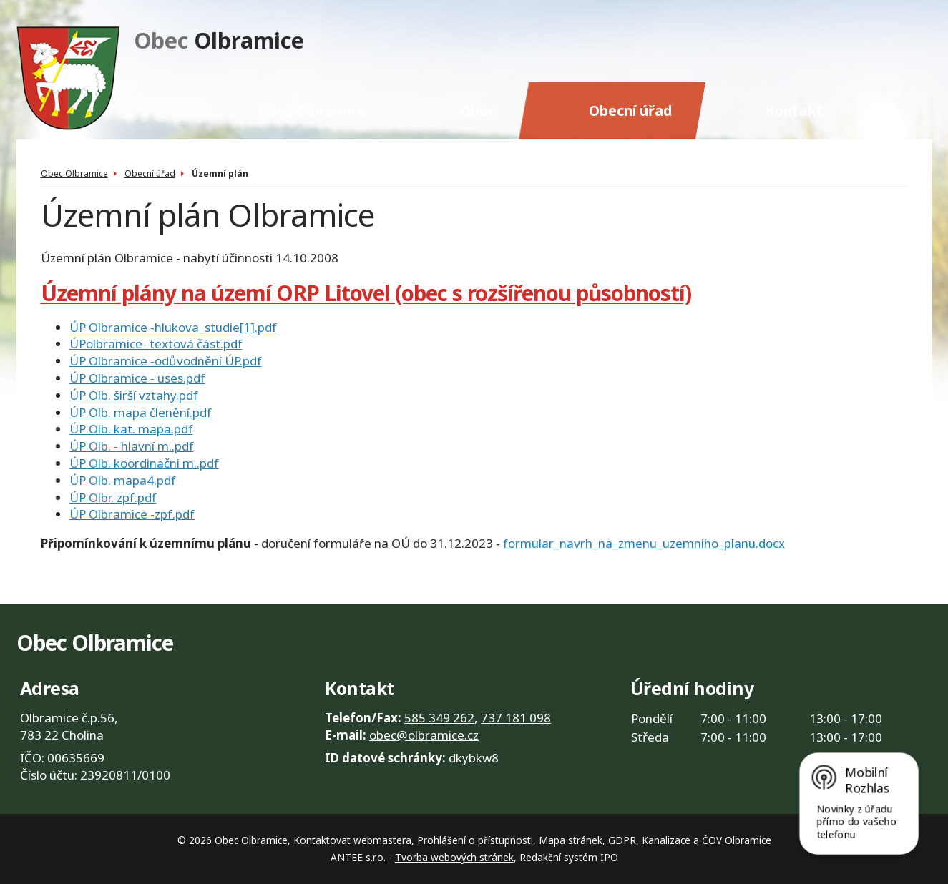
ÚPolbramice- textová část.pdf (156, 343)
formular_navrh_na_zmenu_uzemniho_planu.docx (644, 543)
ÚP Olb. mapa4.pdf (122, 480)
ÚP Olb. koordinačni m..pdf (144, 463)
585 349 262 (439, 717)
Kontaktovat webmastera (352, 840)
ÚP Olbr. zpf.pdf (113, 497)
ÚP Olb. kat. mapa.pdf (131, 429)
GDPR (622, 840)
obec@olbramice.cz (424, 735)
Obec (477, 110)
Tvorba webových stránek (454, 857)
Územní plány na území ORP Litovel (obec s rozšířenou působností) (366, 293)
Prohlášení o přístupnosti (475, 840)
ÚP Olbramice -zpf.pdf (132, 514)
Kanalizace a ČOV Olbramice (706, 840)
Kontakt (794, 110)
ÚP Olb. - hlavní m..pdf (131, 446)
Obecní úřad (630, 110)
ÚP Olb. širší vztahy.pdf (133, 395)
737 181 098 (516, 717)
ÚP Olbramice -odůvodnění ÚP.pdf (165, 361)
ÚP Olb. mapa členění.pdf (140, 412)
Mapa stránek (570, 840)
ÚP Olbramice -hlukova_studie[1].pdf (173, 327)
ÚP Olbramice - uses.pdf (137, 378)
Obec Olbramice (312, 110)
